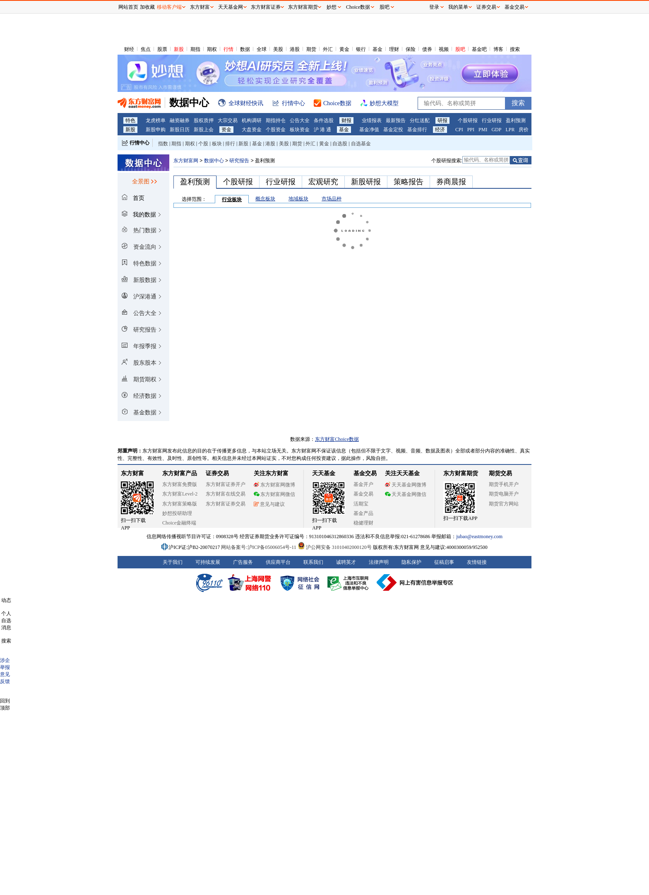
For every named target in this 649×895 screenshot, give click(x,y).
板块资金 (300, 129)
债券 (427, 49)
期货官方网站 (504, 504)
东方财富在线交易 (225, 494)
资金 (226, 129)
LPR (509, 129)
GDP (496, 129)
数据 (245, 49)
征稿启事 (444, 562)
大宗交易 (228, 120)
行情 (228, 49)
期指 (195, 49)
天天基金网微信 (405, 494)
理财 (394, 49)
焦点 (146, 49)
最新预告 (396, 120)
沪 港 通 (322, 129)
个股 (203, 144)
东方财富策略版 (179, 504)
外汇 (328, 49)
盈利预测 (516, 120)
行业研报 (492, 120)
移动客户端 (169, 7)
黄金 (344, 49)
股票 (162, 49)
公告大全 (300, 120)
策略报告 (408, 182)
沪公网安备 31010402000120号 (335, 547)
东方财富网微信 (274, 494)
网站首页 (128, 7)
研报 (442, 120)
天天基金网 (230, 7)
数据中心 (214, 161)
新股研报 (366, 182)
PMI (482, 129)
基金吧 (479, 49)
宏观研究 (323, 182)
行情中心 (139, 143)
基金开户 (363, 484)
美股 (278, 49)
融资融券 (180, 120)
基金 (377, 49)
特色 (130, 120)
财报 (346, 120)
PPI (470, 129)
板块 (217, 144)
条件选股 (324, 120)
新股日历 (180, 129)
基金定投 (393, 129)
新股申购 (156, 129)
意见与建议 (269, 504)
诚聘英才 (346, 562)
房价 (524, 129)
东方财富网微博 (274, 485)
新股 (179, 49)
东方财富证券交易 (225, 504)
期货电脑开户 (504, 494)
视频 (444, 49)
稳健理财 (363, 523)
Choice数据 (358, 7)
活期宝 (360, 504)
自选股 (339, 144)
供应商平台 (278, 562)
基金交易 (363, 494)
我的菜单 (458, 7)
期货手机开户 (504, 484)
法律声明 (379, 562)
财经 (129, 49)
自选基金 (361, 144)
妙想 (332, 7)
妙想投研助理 (177, 513)
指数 (163, 144)
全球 (262, 49)
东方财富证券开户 (225, 484)
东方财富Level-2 (179, 494)
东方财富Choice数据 (337, 439)
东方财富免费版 (179, 484)
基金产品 (363, 513)
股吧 (460, 49)
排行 (230, 144)
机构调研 (252, 120)
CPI (459, 129)
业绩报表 (372, 120)
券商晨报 (451, 182)
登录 (434, 7)
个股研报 (468, 120)
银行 (361, 49)
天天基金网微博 (405, 485)
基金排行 (417, 129)
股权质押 (204, 120)
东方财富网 (185, 161)
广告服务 (243, 562)
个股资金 (276, 129)
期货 (311, 49)
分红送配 (420, 120)
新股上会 (204, 129)
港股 (295, 49)
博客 (498, 49)
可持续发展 (207, 562)
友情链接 (477, 562)
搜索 (515, 49)
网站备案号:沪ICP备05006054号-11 (259, 547)
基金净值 (369, 129)
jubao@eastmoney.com (479, 536)
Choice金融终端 (179, 523)
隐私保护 (411, 562)
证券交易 (486, 7)
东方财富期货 (460, 473)
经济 (440, 129)
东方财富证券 (266, 7)
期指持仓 (276, 120)
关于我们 (173, 562)
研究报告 (239, 161)
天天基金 (323, 473)
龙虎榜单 (156, 120)
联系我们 (313, 562)
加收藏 (147, 7)
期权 (212, 49)
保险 (411, 49)
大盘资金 (252, 129)
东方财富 (132, 473)
